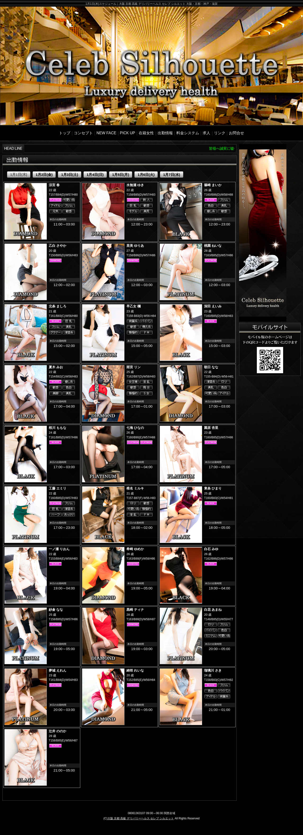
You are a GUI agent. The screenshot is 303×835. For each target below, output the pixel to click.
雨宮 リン (133, 367)
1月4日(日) (95, 175)
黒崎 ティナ (135, 609)
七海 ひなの (135, 428)
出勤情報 (165, 133)
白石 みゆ (211, 549)
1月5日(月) (120, 175)
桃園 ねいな (213, 245)
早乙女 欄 (133, 306)
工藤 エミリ (57, 488)
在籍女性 (146, 133)
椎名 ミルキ (135, 488)
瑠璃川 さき (213, 670)
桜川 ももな (57, 428)
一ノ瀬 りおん (59, 549)
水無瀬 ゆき (135, 185)
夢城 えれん (57, 670)
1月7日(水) (171, 175)
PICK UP (127, 133)
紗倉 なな (56, 609)
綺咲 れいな (135, 670)
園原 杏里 (211, 428)
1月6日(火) (146, 175)
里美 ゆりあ (135, 245)
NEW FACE (106, 133)
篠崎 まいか (213, 185)
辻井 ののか (57, 731)
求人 (206, 133)
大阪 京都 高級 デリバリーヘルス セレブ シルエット (140, 818)
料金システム (187, 133)
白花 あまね (213, 609)
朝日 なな (211, 367)
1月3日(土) (69, 175)
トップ (64, 133)
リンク (219, 133)
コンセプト (83, 133)
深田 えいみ (213, 306)
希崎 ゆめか (135, 549)
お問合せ (236, 133)
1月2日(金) (44, 175)
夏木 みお (56, 367)
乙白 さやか (57, 245)
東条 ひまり (213, 488)
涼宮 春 (54, 185)
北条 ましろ (57, 306)
